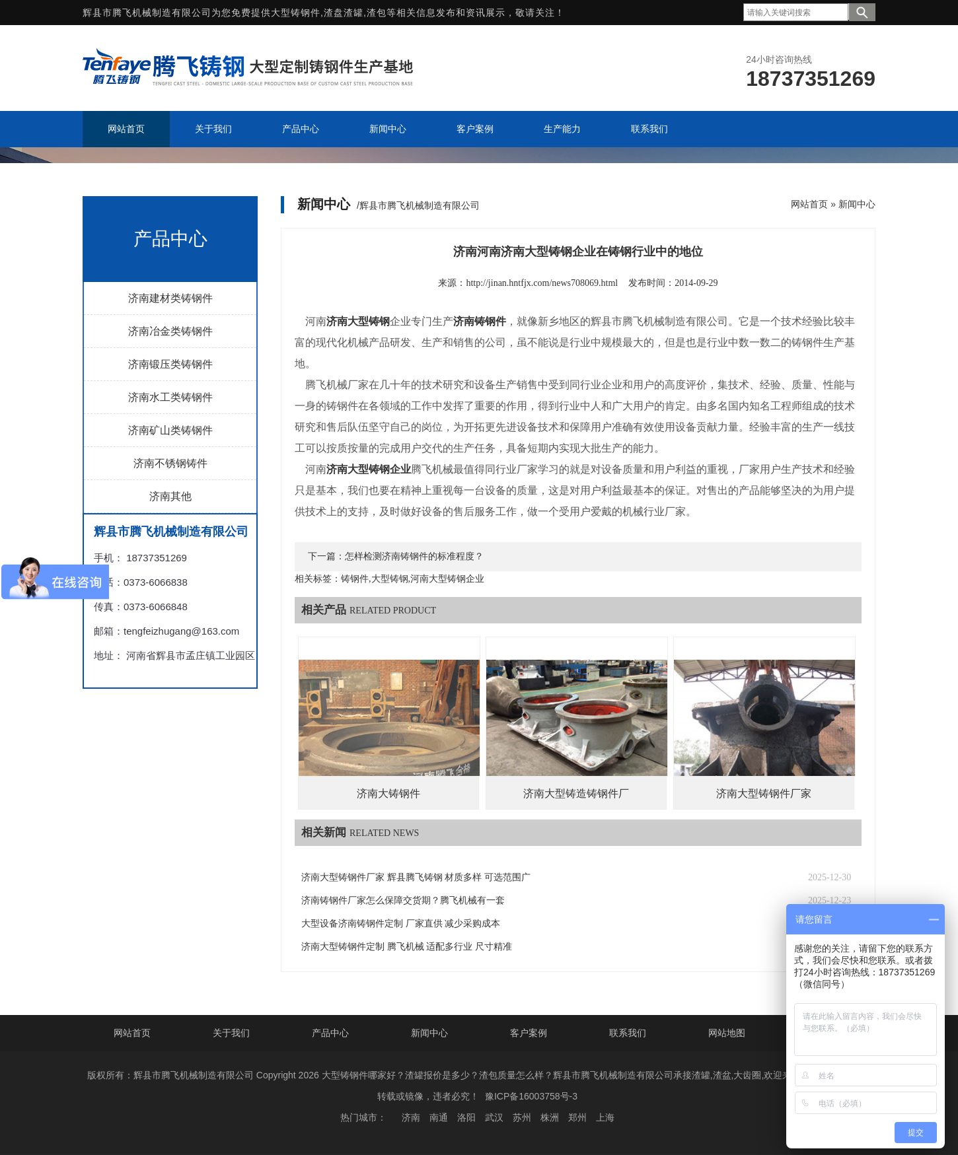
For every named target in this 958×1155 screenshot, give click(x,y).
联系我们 (627, 1033)
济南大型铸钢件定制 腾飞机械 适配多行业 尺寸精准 (406, 947)
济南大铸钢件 (388, 793)
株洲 (549, 1117)
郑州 (577, 1117)
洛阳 (466, 1117)
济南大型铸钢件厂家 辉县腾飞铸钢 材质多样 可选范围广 (416, 877)
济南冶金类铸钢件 (170, 331)
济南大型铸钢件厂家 (763, 793)
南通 (438, 1117)
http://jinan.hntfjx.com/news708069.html (542, 283)
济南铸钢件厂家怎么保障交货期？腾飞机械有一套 (403, 900)
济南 (411, 1117)
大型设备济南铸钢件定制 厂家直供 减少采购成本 (400, 923)
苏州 (522, 1117)
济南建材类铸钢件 (170, 298)
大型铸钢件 (295, 12)
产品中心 (330, 1033)
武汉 (494, 1117)
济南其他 (170, 496)
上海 (605, 1117)
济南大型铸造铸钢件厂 (576, 793)
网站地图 (726, 1033)
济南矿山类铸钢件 (170, 430)
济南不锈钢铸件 (170, 463)
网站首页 (809, 204)
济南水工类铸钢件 (170, 397)
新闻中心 (856, 204)
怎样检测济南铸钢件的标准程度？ (414, 556)
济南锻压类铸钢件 (170, 364)
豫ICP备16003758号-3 (531, 1096)
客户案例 (528, 1033)
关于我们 (231, 1033)
